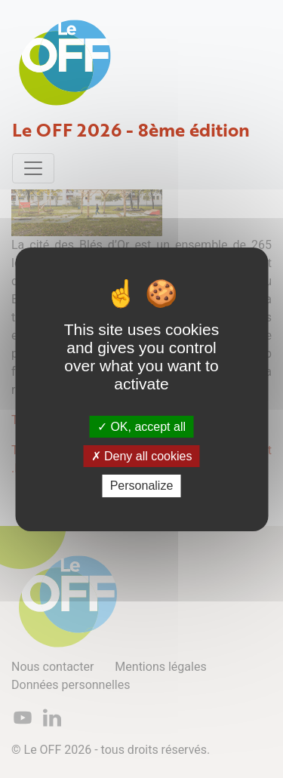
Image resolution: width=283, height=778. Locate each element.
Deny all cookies (141, 456)
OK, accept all (141, 426)
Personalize (142, 485)
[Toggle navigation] (33, 168)
